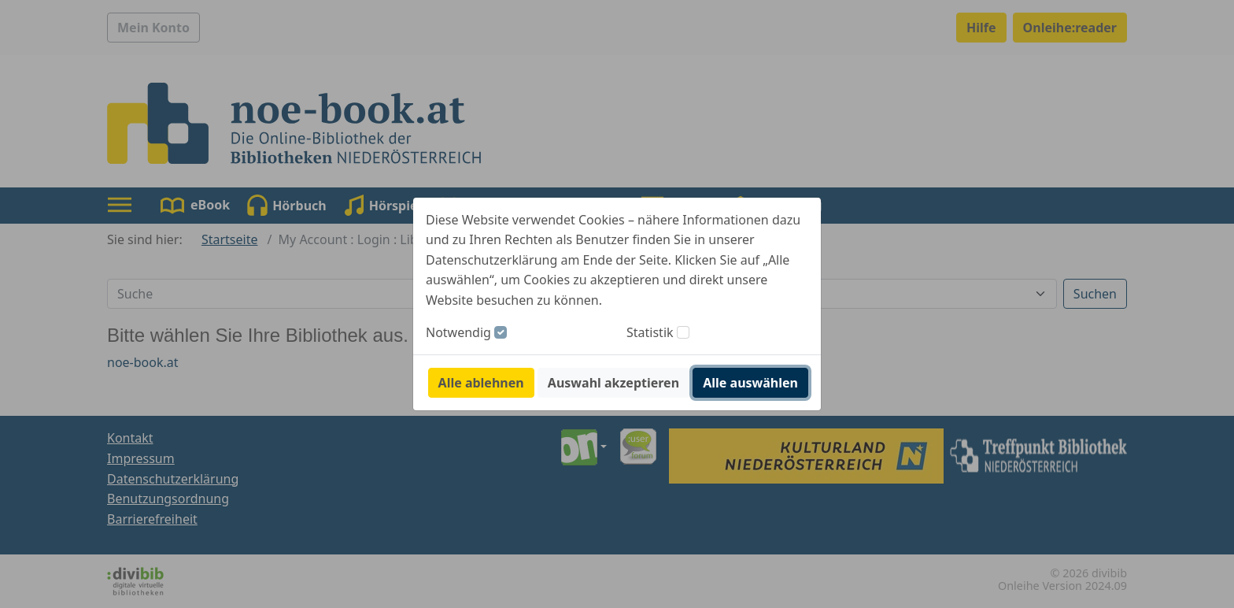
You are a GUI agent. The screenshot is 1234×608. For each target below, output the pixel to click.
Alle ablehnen (481, 382)
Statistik (650, 332)
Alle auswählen (750, 382)
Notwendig (458, 332)
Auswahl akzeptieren (613, 382)
